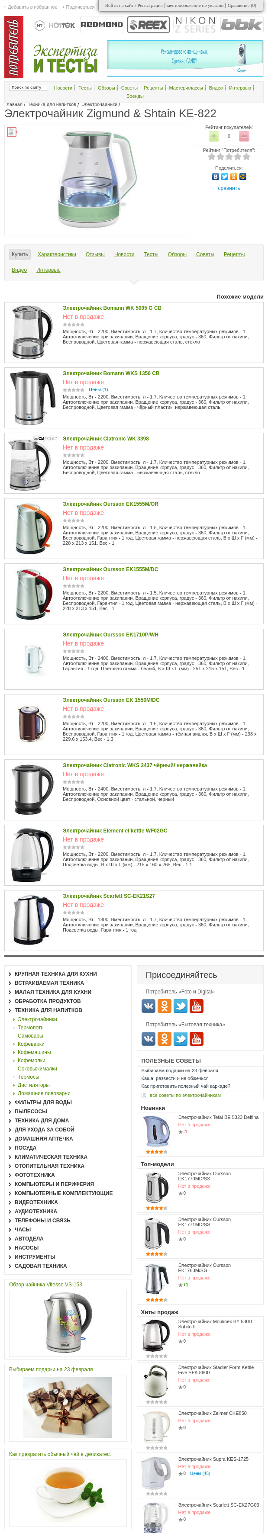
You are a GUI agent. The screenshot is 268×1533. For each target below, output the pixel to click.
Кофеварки (31, 1044)
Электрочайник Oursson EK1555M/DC (110, 569)
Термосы (28, 1077)
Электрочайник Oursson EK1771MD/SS (204, 1222)
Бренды (135, 96)
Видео (216, 87)
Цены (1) (98, 389)
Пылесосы (31, 1112)
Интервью (240, 87)
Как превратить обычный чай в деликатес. (60, 1454)
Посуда (26, 1148)
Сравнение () (242, 5)
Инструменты (35, 1257)
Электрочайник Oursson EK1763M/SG (204, 1268)
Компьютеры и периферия (54, 1184)
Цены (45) (200, 1473)
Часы (23, 1230)
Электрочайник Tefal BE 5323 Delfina (218, 1117)
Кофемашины (34, 1052)
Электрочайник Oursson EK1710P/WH (110, 635)
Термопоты (31, 1028)
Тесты (85, 87)
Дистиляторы (34, 1085)
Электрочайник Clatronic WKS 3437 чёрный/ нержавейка (135, 765)
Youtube (196, 1006)
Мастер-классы (186, 87)
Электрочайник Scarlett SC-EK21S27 (109, 896)
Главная (13, 104)
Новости (63, 87)
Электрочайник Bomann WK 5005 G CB (112, 308)
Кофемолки (31, 1060)
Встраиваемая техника (49, 983)
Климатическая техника (51, 1157)
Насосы (27, 1248)
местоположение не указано (195, 5)
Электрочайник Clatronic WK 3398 (106, 439)
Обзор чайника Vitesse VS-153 (45, 1285)
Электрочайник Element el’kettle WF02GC (115, 831)
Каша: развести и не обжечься (175, 1078)
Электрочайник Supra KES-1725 (213, 1459)
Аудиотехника (36, 1211)
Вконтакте (148, 1006)
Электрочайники (99, 104)
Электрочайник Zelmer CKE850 (212, 1413)
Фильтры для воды (43, 1102)
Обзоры (106, 87)
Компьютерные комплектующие (64, 1193)
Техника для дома (42, 1121)
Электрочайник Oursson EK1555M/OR (110, 504)
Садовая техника (41, 1266)
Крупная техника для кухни (56, 974)
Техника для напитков (52, 104)
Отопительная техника (49, 1166)
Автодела (29, 1239)
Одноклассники (164, 1006)
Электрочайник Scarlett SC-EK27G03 (218, 1504)
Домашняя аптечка (44, 1139)
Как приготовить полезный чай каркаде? (186, 1086)
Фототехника (35, 1175)
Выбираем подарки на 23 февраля (51, 1369)
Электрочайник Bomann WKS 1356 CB (111, 373)
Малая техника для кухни (53, 992)
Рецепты (153, 87)
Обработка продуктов (48, 1001)
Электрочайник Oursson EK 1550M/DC (111, 700)
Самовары (30, 1036)
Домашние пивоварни (44, 1093)
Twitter (180, 1006)
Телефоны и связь (43, 1221)
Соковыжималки (37, 1069)
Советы (129, 87)
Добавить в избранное (33, 7)
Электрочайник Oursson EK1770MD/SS (204, 1176)
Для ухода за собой (44, 1130)
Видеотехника (36, 1202)
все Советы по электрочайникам (185, 1095)
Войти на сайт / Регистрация (134, 5)
